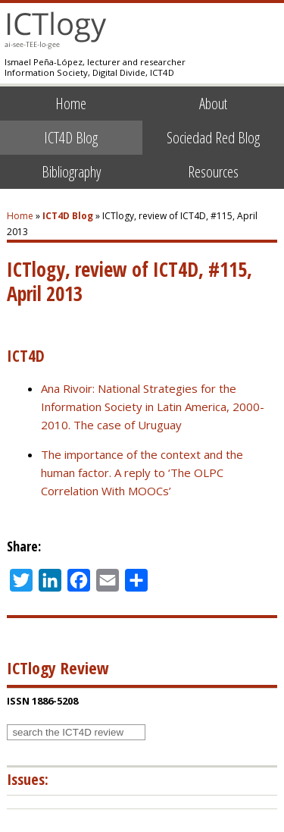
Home (70, 103)
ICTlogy (56, 30)
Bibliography (71, 171)
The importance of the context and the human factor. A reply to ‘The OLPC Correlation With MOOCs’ (142, 472)
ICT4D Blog (71, 137)
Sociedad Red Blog (213, 137)
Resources (213, 171)
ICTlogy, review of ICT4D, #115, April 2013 (129, 281)
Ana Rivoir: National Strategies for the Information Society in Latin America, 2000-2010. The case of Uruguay (152, 406)
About (213, 103)
